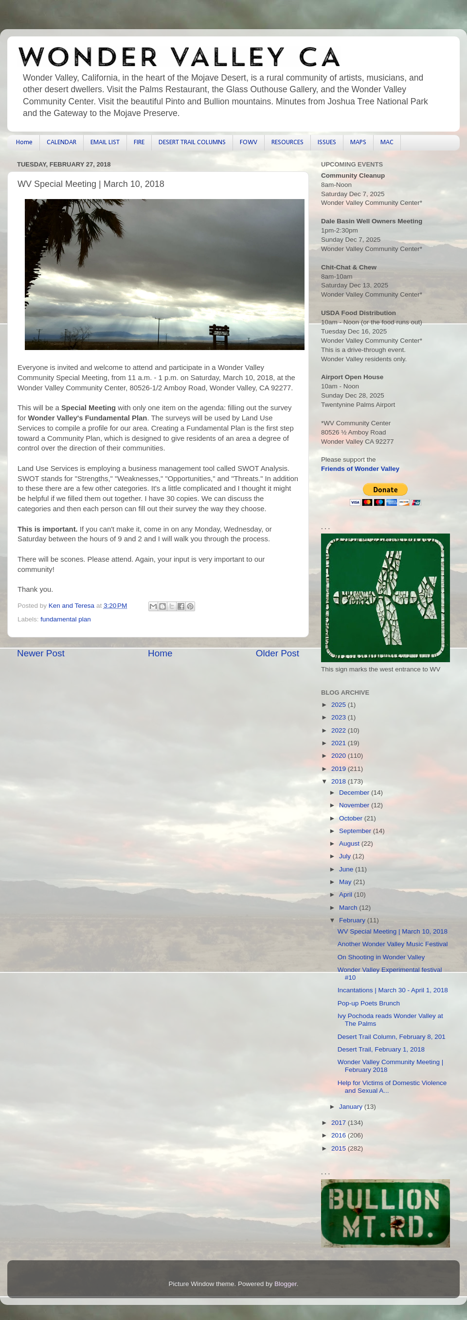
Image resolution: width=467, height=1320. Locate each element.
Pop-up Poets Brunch (369, 1003)
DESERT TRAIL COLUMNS (192, 142)
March (349, 907)
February (353, 920)
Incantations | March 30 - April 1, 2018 (393, 990)
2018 (339, 781)
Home (24, 142)
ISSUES (327, 142)
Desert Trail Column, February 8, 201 (392, 1036)
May (346, 882)
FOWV (248, 142)
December (355, 792)
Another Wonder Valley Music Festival (393, 944)
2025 (339, 704)
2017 (339, 1122)
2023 (339, 717)
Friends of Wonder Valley (360, 468)
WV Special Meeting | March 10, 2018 (393, 931)
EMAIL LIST (105, 142)
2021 (339, 743)
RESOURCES (287, 142)
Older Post (277, 653)
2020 (339, 755)
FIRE (139, 142)
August (350, 843)
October (351, 818)
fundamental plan (65, 619)
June (347, 869)
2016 (339, 1135)
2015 (339, 1148)
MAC (387, 142)
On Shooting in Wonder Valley (381, 957)
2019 (339, 768)
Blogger (285, 1283)
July (346, 856)
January (351, 1106)
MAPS (358, 142)
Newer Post (41, 653)
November (355, 805)
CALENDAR (61, 142)
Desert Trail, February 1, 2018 (381, 1049)
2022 (339, 730)
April (346, 894)
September (356, 831)
